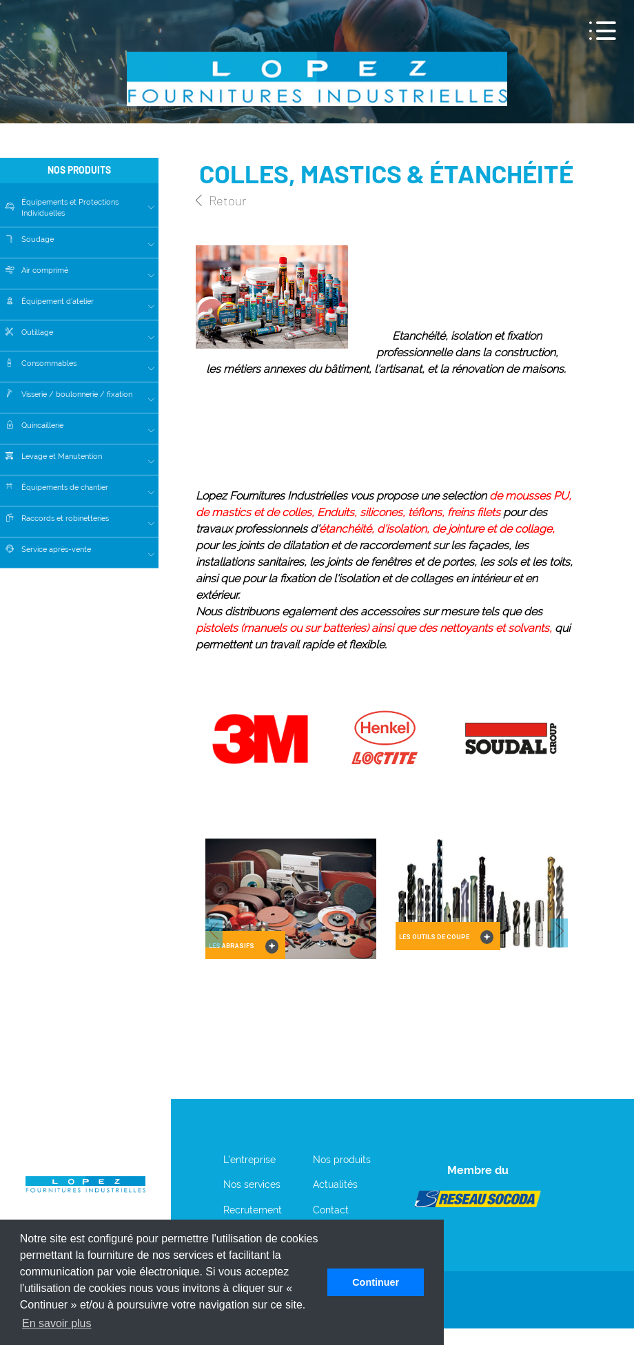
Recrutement (252, 1209)
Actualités (335, 1184)
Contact (331, 1209)
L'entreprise (249, 1159)
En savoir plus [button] (57, 1323)
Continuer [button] (375, 1282)
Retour (221, 200)
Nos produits (342, 1159)
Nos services (251, 1184)
